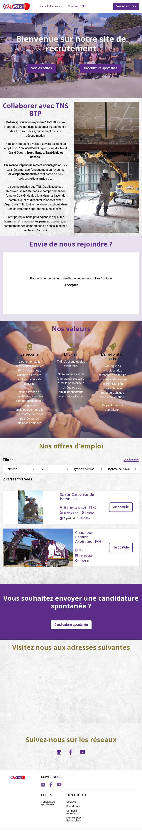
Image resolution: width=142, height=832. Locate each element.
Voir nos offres (126, 6)
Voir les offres (41, 68)
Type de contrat (88, 469)
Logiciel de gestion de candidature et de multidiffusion (71, 825)
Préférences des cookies (73, 790)
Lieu (54, 469)
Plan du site (73, 776)
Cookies (71, 772)
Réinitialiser (131, 460)
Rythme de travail (122, 469)
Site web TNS (77, 6)
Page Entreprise (49, 6)
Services (20, 469)
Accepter (71, 285)
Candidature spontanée (100, 68)
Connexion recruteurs (72, 782)
